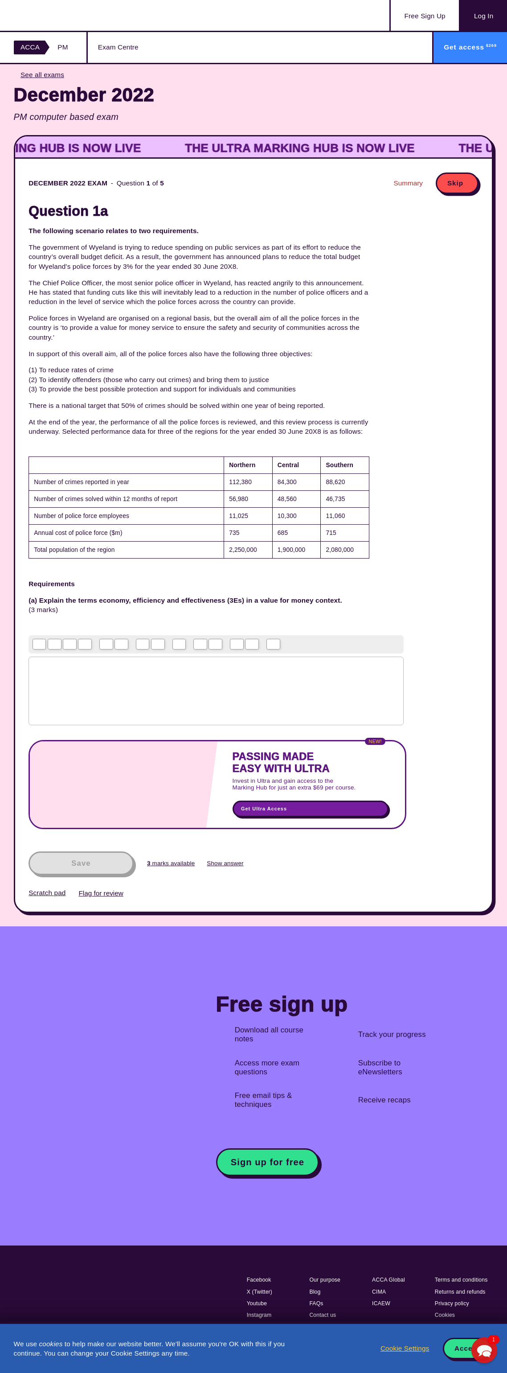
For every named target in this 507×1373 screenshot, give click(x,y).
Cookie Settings (404, 1348)
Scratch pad (47, 892)
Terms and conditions (461, 1280)
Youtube (257, 1303)
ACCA (30, 47)
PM (62, 47)
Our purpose (324, 1280)
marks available (171, 863)
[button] (484, 1350)
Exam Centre (118, 47)
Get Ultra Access (264, 808)
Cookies (445, 1315)
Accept (467, 1348)
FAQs (316, 1303)
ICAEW (381, 1303)
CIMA (379, 1292)
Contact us (322, 1315)
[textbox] (216, 691)
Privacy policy (452, 1303)
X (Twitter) (259, 1292)
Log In (483, 16)
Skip (455, 183)
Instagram (259, 1315)
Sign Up (425, 16)
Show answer (225, 863)
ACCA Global (388, 1280)
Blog (314, 1292)
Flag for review (100, 893)
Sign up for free (267, 1162)
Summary (408, 183)
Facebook (259, 1280)
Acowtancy (58, 15)
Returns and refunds (460, 1292)
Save (80, 863)
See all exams (42, 74)
